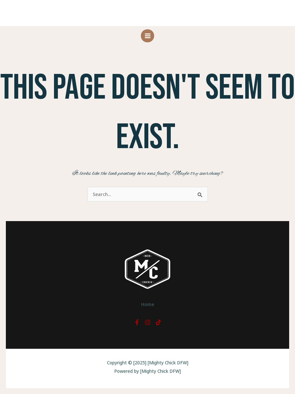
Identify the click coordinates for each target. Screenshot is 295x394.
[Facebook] (137, 322)
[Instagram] (148, 322)
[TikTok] (158, 322)
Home (147, 304)
